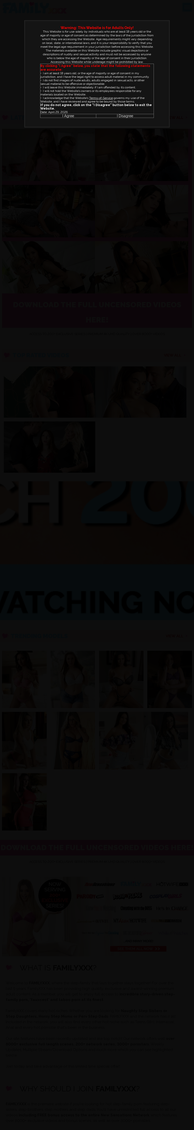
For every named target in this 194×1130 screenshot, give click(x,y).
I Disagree (125, 116)
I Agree (68, 116)
